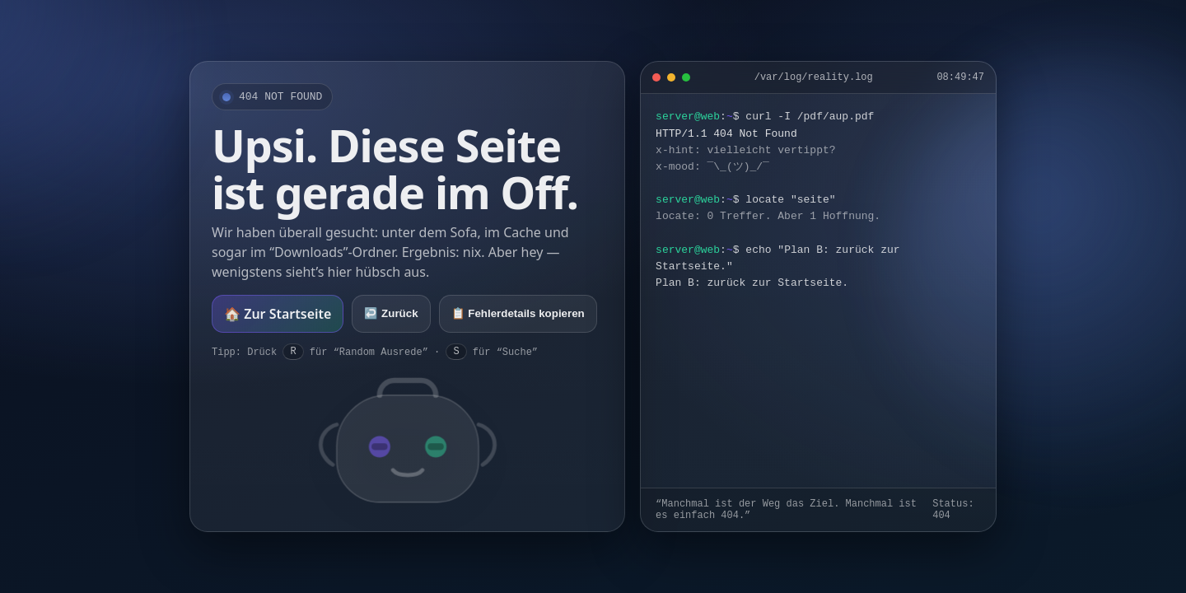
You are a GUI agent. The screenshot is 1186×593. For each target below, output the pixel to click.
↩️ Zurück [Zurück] (391, 313)
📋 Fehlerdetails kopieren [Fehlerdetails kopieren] (518, 313)
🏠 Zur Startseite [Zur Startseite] (277, 314)
